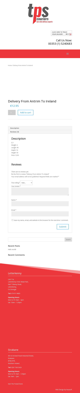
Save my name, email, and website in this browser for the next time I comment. (41, 220)
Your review (16, 186)
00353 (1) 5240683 (60, 43)
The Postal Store (17, 384)
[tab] (40, 128)
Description (14, 128)
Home (10, 65)
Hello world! (12, 249)
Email (13, 210)
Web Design (59, 390)
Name (14, 200)
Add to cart (25, 112)
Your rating (15, 183)
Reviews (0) (14, 132)
